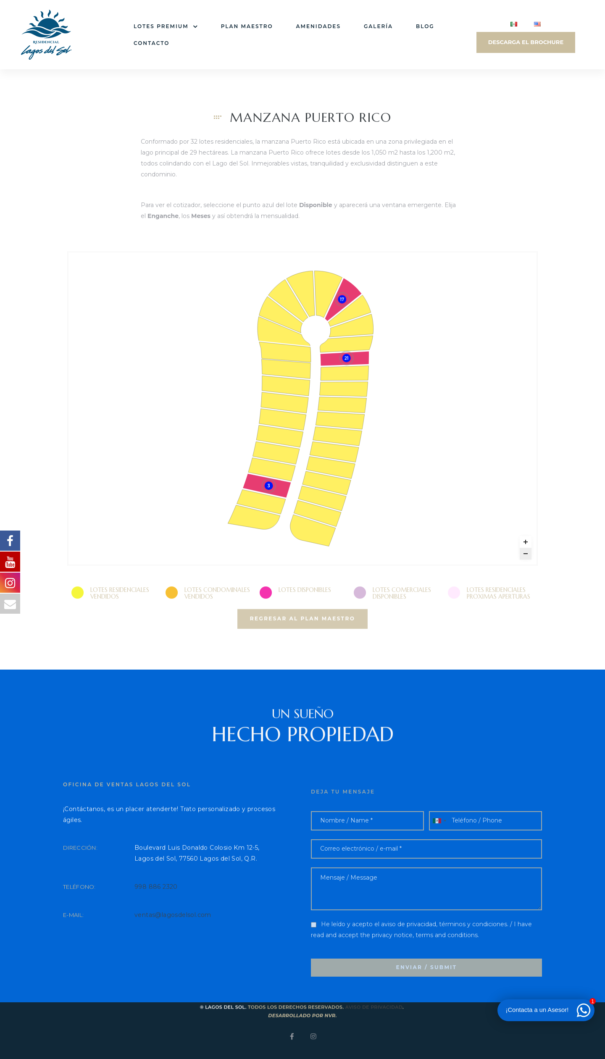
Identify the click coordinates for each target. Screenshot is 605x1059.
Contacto (151, 43)
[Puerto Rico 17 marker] (342, 301)
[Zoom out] (525, 556)
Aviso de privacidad (373, 1021)
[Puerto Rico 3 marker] (268, 488)
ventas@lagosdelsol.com (172, 934)
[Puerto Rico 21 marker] (346, 360)
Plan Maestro (247, 26)
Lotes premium (166, 26)
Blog (425, 26)
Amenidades (318, 26)
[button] (302, 638)
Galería (378, 26)
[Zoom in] (525, 544)
